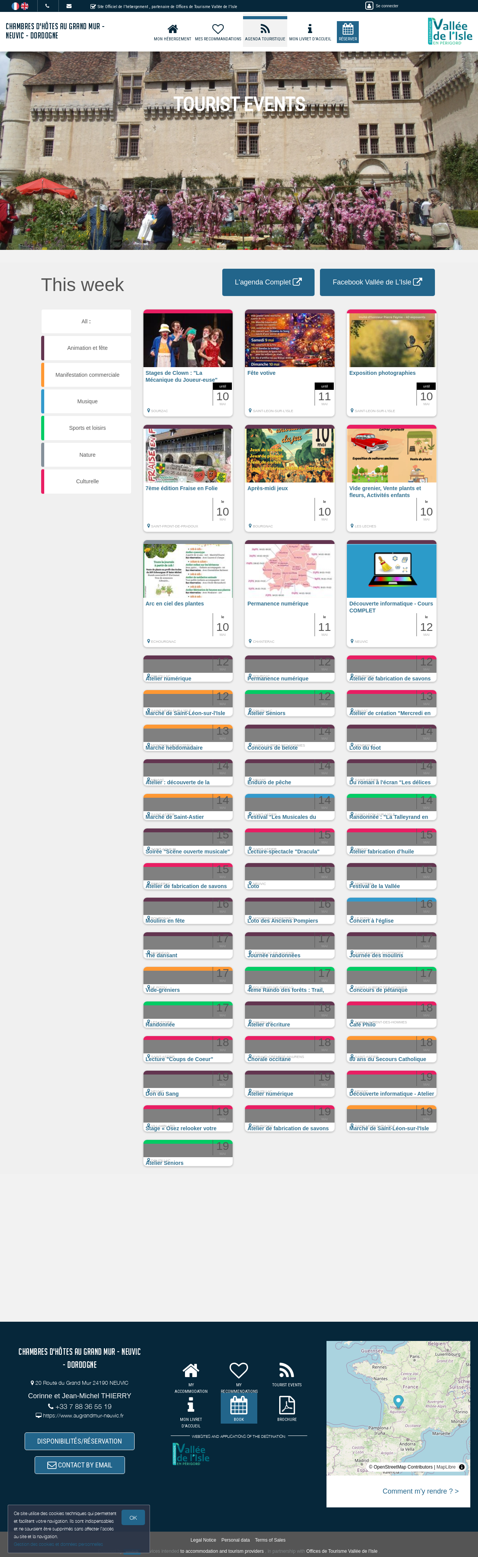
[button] (188, 366)
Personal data (236, 1540)
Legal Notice (204, 1540)
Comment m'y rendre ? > (421, 1491)
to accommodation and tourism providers (222, 1551)
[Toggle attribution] (461, 1467)
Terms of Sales (270, 1540)
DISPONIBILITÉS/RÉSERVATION (79, 1441)
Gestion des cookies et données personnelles (58, 1544)
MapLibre (446, 1467)
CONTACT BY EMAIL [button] (79, 1465)
